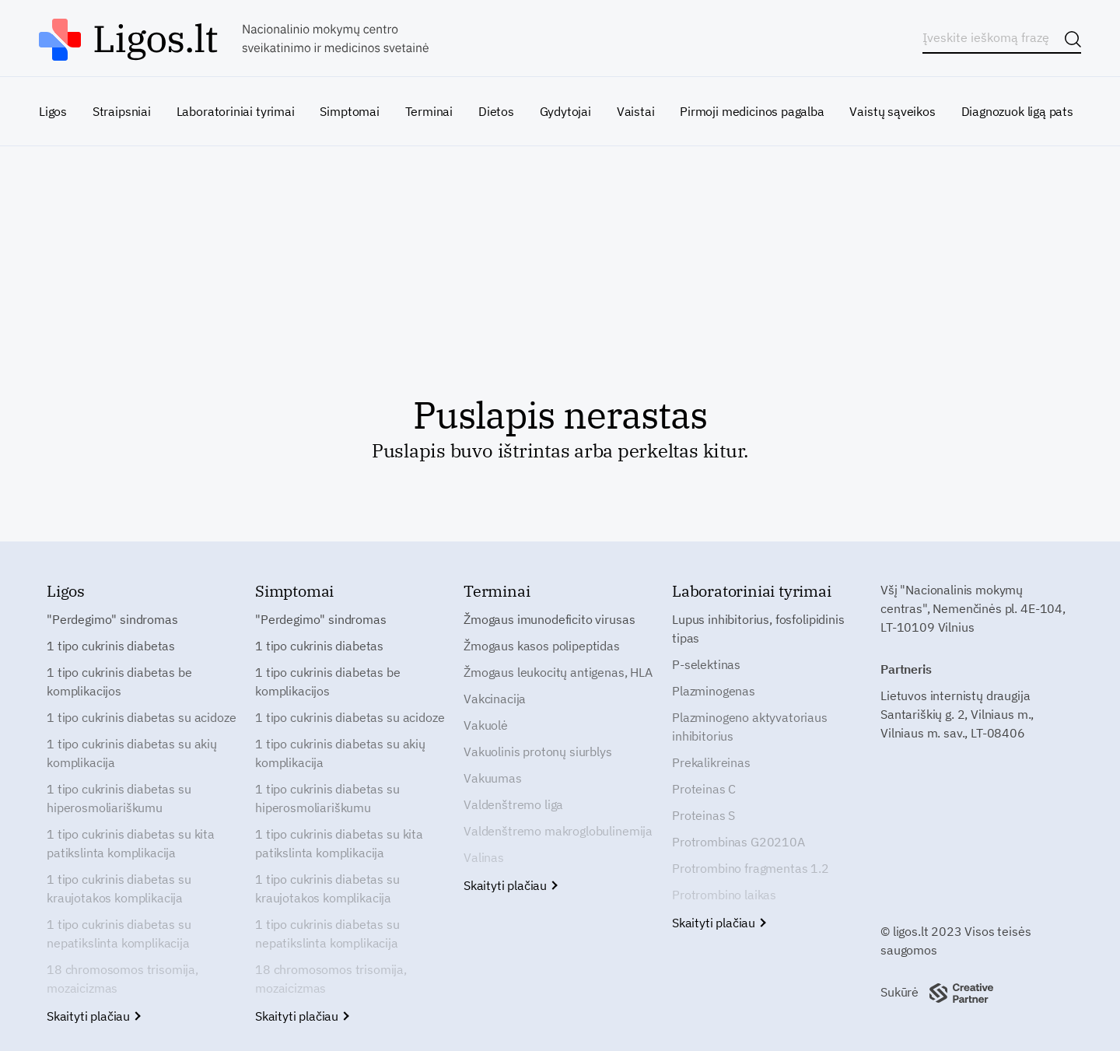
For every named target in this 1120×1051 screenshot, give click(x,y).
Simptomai (349, 111)
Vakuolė (486, 725)
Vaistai (636, 111)
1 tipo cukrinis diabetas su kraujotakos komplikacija (119, 888)
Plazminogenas (713, 691)
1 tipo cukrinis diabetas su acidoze (141, 717)
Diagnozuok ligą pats (1017, 111)
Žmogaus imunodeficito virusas (549, 619)
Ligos (53, 111)
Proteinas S (703, 815)
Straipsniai (122, 111)
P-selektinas (706, 664)
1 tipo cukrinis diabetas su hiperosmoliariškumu (119, 798)
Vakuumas (493, 778)
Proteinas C (704, 789)
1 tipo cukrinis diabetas (111, 645)
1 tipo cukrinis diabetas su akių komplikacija (132, 753)
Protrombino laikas (724, 894)
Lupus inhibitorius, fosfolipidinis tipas (758, 628)
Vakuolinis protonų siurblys (538, 751)
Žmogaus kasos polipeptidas (542, 645)
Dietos (496, 111)
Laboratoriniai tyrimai (236, 111)
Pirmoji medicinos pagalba (752, 111)
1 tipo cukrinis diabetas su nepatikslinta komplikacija (119, 933)
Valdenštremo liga (513, 804)
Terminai (429, 111)
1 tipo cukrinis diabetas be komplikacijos (119, 681)
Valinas (484, 857)
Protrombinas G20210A (738, 842)
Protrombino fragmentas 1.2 (750, 868)
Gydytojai (565, 111)
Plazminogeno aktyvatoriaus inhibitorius (750, 726)
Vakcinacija (495, 698)
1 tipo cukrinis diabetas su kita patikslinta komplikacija (131, 843)
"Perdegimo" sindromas (112, 619)
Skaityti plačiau (93, 1016)
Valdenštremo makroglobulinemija (558, 831)
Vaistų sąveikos (892, 111)
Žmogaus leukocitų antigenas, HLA (558, 672)
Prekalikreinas (711, 762)
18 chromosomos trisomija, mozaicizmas (122, 979)
